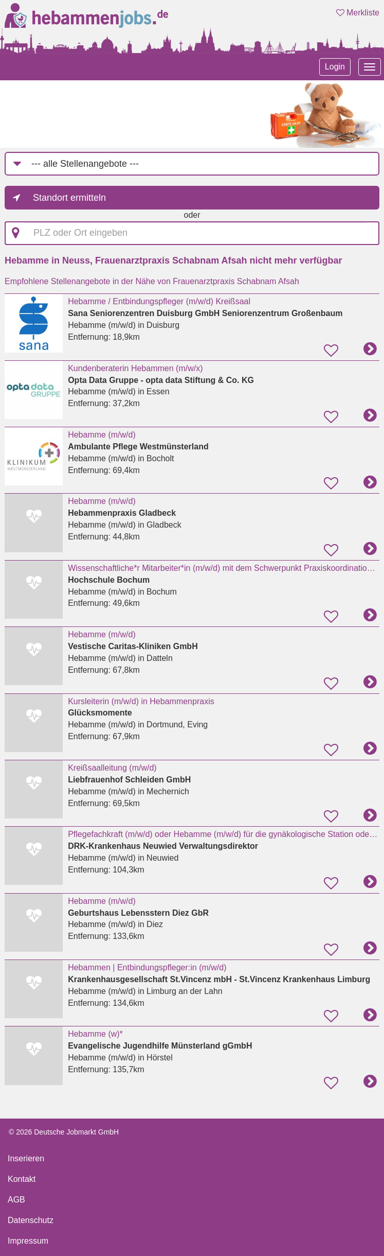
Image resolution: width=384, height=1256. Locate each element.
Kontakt (21, 1179)
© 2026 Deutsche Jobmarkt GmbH (64, 1132)
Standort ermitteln (69, 198)
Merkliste (357, 12)
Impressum (28, 1240)
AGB (16, 1199)
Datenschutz (30, 1220)
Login (335, 66)
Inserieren (26, 1158)
